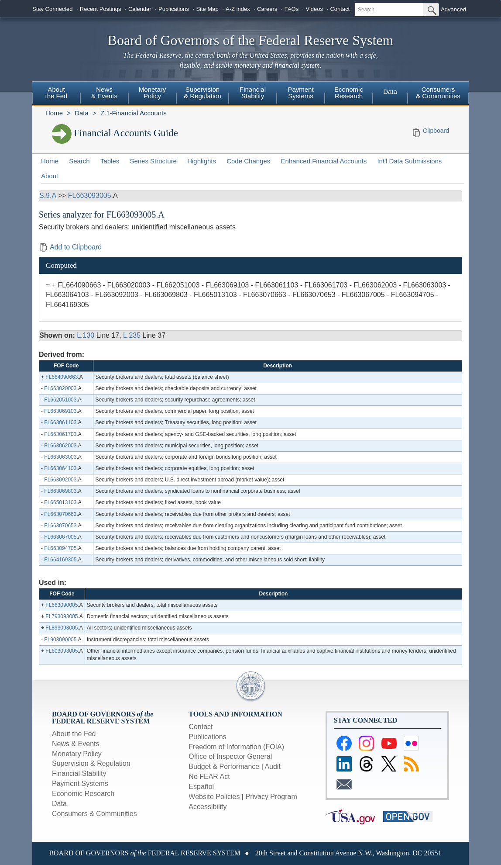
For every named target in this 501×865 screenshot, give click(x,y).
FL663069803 (60, 491)
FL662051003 (60, 400)
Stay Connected (52, 9)
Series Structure (153, 161)
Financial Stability (79, 773)
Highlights (201, 161)
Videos (314, 9)
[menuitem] (56, 94)
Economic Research (83, 793)
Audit (272, 766)
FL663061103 (60, 422)
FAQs (292, 9)
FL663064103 (60, 468)
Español (201, 786)
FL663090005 (61, 605)
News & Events (75, 743)
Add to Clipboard (70, 247)
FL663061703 (60, 434)
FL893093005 (61, 628)
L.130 (85, 335)
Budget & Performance (224, 766)
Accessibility (207, 806)
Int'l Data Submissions (409, 161)
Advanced (453, 9)
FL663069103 (60, 411)
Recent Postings (100, 9)
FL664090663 (61, 377)
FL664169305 (60, 560)
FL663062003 (60, 446)
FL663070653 (60, 525)
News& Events (104, 93)
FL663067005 (60, 537)
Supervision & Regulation (91, 763)
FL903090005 (60, 640)
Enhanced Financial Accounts (324, 161)
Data (390, 91)
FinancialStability (253, 93)
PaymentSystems (300, 93)
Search (79, 161)
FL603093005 (61, 651)
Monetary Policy (77, 754)
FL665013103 (60, 502)
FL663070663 (60, 514)
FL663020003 (60, 388)
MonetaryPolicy (152, 93)
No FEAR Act (209, 776)
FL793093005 (61, 616)
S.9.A (47, 195)
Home (54, 113)
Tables (109, 161)
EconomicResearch (348, 93)
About (49, 176)
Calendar (139, 9)
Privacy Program (271, 796)
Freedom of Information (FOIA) (236, 747)
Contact (340, 9)
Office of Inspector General (230, 756)
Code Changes (248, 161)
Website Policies (214, 796)
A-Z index (238, 9)
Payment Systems (80, 783)
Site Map (207, 9)
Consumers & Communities (438, 93)
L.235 (132, 335)
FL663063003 (60, 457)
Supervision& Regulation (202, 93)
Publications (173, 9)
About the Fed (74, 733)
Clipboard (436, 130)
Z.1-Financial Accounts (133, 113)
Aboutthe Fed (56, 93)
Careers (267, 9)
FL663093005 (89, 195)
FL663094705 (60, 548)
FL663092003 (60, 480)
